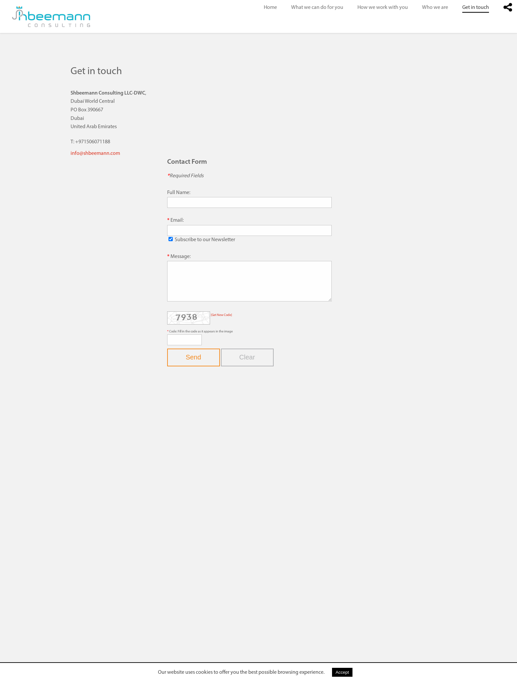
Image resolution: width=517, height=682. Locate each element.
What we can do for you (317, 7)
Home (270, 7)
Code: (173, 338)
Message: (180, 256)
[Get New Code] (221, 322)
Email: (177, 220)
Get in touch (475, 7)
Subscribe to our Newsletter (205, 239)
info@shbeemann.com (95, 153)
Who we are (435, 7)
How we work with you (382, 7)
